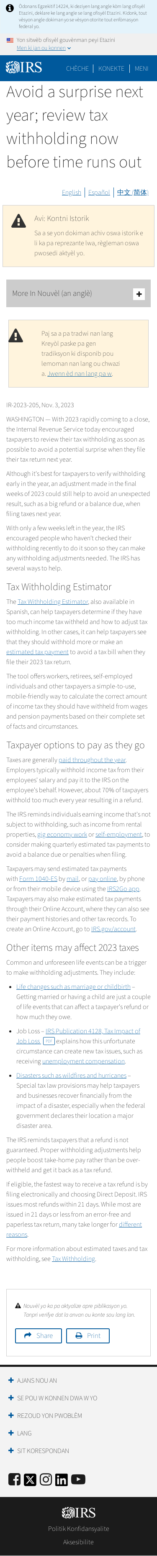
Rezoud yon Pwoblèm (49, 1415)
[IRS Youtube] (78, 1480)
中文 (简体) (133, 192)
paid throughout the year (92, 760)
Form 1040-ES (38, 878)
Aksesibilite (78, 1542)
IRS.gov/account (113, 929)
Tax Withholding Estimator (53, 601)
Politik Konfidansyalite (78, 1529)
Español (99, 192)
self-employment (118, 834)
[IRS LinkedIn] (61, 1482)
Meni (142, 68)
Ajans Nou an (37, 1380)
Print (93, 1336)
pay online (102, 878)
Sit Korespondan (43, 1451)
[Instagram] (46, 1480)
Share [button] (44, 1336)
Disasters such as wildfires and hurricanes (71, 1075)
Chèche (77, 68)
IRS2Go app (123, 889)
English (71, 192)
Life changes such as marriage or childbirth (73, 986)
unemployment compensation (83, 1061)
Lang (24, 1433)
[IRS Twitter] (30, 1482)
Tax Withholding (73, 1258)
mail (73, 878)
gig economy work (62, 834)
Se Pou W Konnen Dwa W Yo (57, 1398)
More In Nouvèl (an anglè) (78, 294)
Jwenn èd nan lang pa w (79, 373)
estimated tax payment (37, 652)
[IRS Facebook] (14, 1480)
